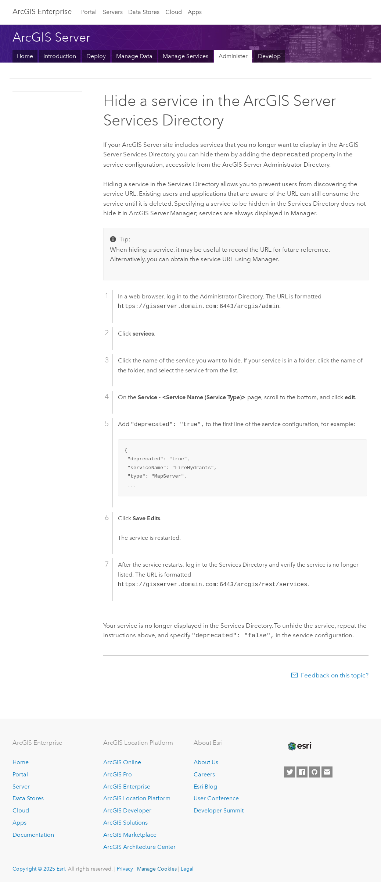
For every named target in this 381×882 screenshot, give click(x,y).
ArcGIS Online (122, 760)
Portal (89, 11)
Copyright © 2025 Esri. (39, 867)
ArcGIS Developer (127, 808)
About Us (206, 760)
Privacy (125, 867)
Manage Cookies (157, 867)
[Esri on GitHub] (314, 770)
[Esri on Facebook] (302, 770)
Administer (233, 56)
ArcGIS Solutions (125, 821)
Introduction (59, 56)
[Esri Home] (299, 744)
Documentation (33, 833)
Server (21, 785)
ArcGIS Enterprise (42, 11)
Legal (187, 867)
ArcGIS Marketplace (130, 833)
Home (25, 56)
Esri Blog (205, 785)
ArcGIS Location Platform (136, 796)
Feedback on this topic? (335, 673)
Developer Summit (219, 808)
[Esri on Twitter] (289, 770)
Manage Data (134, 56)
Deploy (96, 56)
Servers (113, 11)
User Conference (216, 796)
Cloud (173, 11)
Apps (195, 11)
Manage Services (185, 56)
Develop (269, 56)
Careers (204, 772)
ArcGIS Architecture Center (139, 845)
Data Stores (143, 11)
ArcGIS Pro (117, 772)
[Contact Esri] (327, 770)
